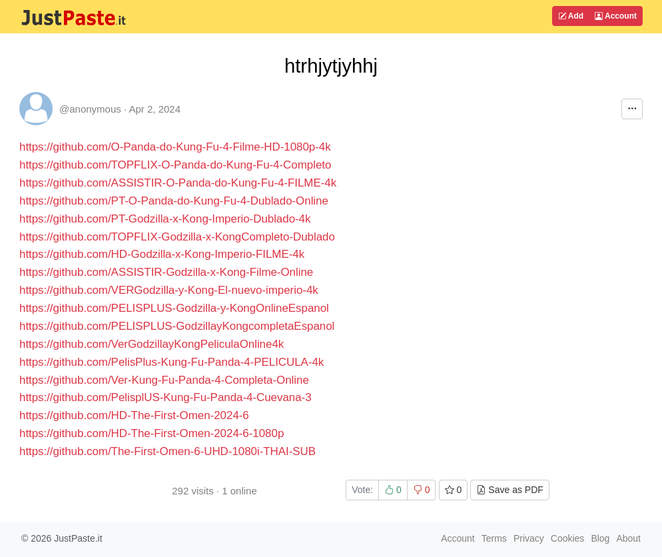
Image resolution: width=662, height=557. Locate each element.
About (628, 538)
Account (616, 16)
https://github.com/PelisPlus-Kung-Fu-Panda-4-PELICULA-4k (171, 362)
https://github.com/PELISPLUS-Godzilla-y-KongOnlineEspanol (174, 308)
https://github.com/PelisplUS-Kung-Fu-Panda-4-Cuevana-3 (165, 397)
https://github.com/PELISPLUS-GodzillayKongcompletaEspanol (176, 326)
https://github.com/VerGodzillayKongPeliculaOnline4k (151, 344)
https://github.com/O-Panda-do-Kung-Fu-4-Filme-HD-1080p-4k (175, 147)
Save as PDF (509, 489)
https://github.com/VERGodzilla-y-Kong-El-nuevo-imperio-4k (168, 290)
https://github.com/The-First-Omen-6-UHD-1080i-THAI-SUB (167, 451)
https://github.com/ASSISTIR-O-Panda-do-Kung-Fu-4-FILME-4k (177, 183)
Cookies (568, 538)
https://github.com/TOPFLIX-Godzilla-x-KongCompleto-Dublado (177, 237)
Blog (600, 538)
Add (570, 16)
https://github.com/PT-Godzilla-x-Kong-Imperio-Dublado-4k (164, 219)
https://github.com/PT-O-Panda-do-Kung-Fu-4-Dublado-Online (173, 201)
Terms (494, 538)
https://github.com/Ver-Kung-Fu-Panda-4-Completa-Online (164, 380)
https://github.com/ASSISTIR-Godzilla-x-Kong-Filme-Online (166, 272)
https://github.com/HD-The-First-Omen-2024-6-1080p (151, 433)
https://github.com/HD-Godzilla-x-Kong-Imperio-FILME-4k (161, 254)
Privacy (528, 538)
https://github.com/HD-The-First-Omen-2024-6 (134, 415)
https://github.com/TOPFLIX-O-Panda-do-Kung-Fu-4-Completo (175, 165)
